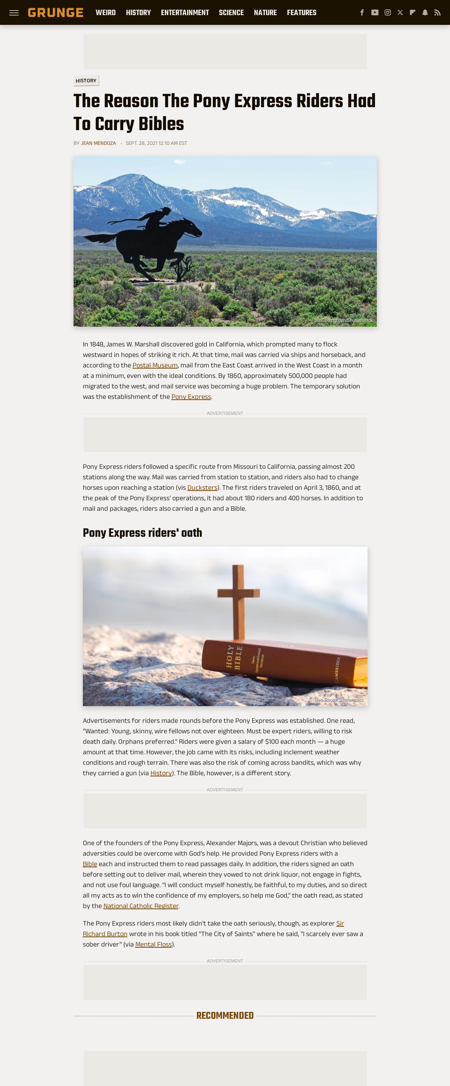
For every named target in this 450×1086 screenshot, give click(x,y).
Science (231, 12)
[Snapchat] (425, 12)
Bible (90, 864)
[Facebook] (362, 12)
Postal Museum (155, 365)
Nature (265, 12)
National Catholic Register (141, 906)
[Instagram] (388, 12)
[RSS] (437, 12)
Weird (106, 12)
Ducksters (202, 487)
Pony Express (191, 396)
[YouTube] (374, 12)
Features (302, 12)
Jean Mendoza (98, 143)
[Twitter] (400, 12)
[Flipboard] (413, 12)
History (138, 12)
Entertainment (185, 12)
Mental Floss (153, 944)
